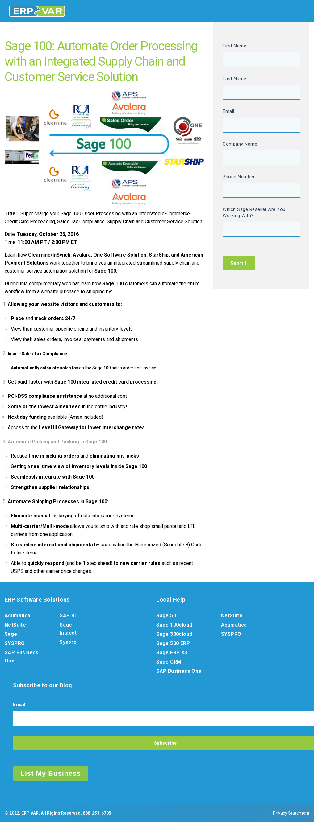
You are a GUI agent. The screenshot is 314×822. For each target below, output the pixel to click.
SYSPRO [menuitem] (15, 643)
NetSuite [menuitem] (15, 625)
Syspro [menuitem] (68, 642)
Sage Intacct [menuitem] (68, 629)
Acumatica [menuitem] (18, 616)
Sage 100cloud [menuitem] (174, 625)
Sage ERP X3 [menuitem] (171, 653)
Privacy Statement (291, 813)
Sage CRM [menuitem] (168, 662)
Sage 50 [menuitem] (166, 616)
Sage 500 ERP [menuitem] (173, 643)
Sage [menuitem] (11, 634)
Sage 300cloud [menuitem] (174, 634)
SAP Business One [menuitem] (22, 657)
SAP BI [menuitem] (68, 616)
